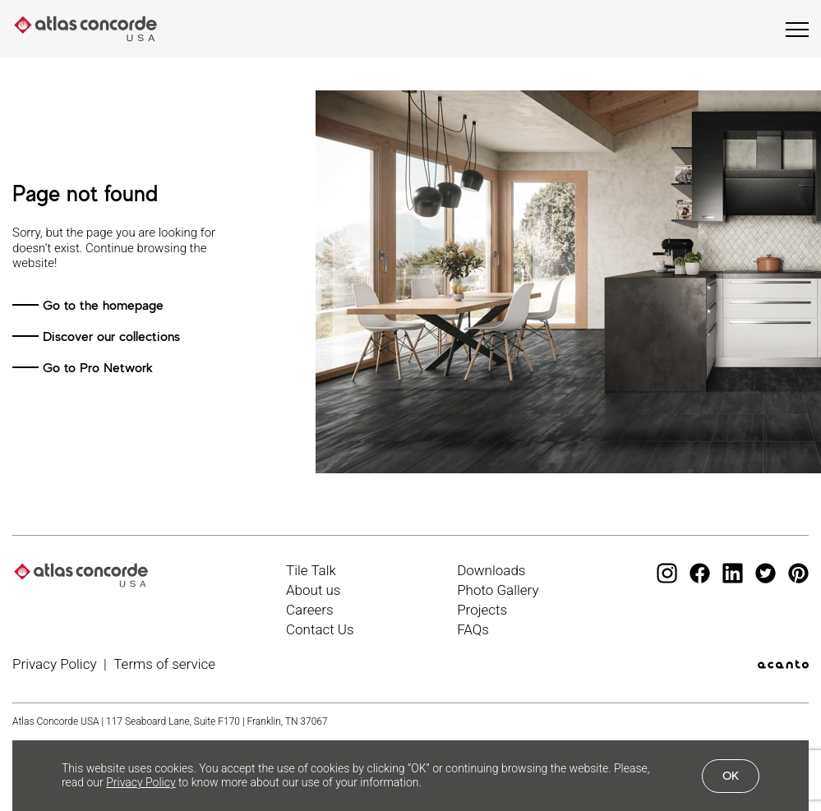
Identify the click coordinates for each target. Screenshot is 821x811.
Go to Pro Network (98, 368)
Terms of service (164, 664)
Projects (482, 609)
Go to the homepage (103, 305)
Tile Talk (311, 570)
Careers (310, 609)
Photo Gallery (497, 590)
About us (313, 590)
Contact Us (320, 629)
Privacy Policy (54, 664)
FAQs (473, 629)
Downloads (491, 570)
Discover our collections (111, 336)
